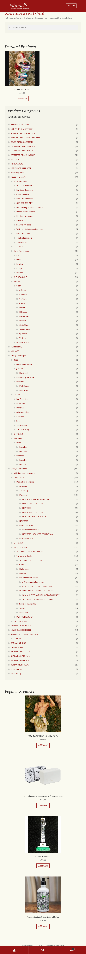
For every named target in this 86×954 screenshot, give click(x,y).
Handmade (24, 373)
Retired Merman (26, 538)
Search (43, 950)
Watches (20, 381)
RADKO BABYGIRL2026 (20, 660)
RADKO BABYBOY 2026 (20, 652)
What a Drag (16, 673)
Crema (22, 303)
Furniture (20, 264)
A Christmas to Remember (25, 473)
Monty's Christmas (19, 469)
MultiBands (24, 386)
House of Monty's (18, 177)
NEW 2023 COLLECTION (32, 512)
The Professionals (24, 238)
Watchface (23, 390)
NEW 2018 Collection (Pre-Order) (36, 499)
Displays (23, 486)
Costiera (22, 299)
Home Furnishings (21, 251)
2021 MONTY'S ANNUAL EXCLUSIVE (37, 599)
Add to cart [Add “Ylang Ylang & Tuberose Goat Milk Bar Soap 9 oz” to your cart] (43, 805)
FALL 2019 (15, 159)
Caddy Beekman (23, 194)
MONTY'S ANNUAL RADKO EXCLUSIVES (36, 591)
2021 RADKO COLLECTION (30, 560)
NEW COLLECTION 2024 (21, 625)
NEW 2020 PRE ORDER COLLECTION (37, 534)
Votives (22, 338)
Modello (22, 320)
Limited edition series (28, 577)
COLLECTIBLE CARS (22, 233)
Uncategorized (17, 669)
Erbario (17, 394)
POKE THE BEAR (26, 525)
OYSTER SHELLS (17, 647)
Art (17, 255)
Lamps (19, 268)
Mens (18, 442)
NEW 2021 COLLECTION (32, 503)
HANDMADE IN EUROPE (21, 168)
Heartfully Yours (18, 172)
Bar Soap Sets (22, 399)
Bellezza (23, 294)
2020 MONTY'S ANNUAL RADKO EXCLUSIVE (41, 595)
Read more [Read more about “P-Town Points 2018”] (22, 98)
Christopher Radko (24, 556)
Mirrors (19, 272)
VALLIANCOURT (20, 621)
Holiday (22, 573)
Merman (23, 495)
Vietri (18, 286)
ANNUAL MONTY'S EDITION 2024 (25, 137)
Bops (16, 360)
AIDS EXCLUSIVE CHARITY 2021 (24, 133)
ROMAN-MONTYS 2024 (20, 665)
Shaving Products (23, 225)
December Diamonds (25, 482)
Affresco (22, 290)
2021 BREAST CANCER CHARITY (29, 551)
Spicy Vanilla (21, 425)
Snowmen (23, 612)
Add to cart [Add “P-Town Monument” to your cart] (43, 866)
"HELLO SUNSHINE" (25, 185)
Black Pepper (22, 403)
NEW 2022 (26, 508)
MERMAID (15, 351)
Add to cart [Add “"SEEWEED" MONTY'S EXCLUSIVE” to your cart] (43, 745)
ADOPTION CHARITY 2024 (22, 129)
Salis (18, 421)
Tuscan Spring (22, 429)
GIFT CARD (18, 246)
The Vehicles (21, 242)
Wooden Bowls (22, 342)
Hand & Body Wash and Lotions (29, 207)
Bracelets (23, 447)
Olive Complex (22, 412)
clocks (19, 259)
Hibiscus (23, 312)
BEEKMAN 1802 (20, 181)
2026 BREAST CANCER (20, 124)
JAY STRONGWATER (24, 617)
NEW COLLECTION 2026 (21, 630)
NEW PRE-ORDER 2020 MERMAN (36, 516)
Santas (22, 608)
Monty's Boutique (18, 355)
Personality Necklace (25, 377)
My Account (14, 950)
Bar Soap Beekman (24, 190)
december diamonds (30, 530)
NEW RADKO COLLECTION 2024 (24, 634)
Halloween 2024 (17, 164)
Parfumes (20, 416)
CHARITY (17, 638)
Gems (21, 564)
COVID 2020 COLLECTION (22, 142)
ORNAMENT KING (18, 643)
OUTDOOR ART (20, 277)
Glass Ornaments (21, 547)
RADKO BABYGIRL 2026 (20, 656)
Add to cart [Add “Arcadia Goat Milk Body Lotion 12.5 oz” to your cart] (43, 926)
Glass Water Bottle (24, 364)
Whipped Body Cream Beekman (29, 229)
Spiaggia (23, 333)
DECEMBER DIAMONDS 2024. (23, 150)
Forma (22, 307)
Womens (20, 455)
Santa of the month (27, 604)
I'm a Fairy (23, 490)
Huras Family (16, 347)
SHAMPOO (20, 220)
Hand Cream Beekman (25, 211)
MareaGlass (24, 316)
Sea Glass (18, 438)
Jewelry (19, 368)
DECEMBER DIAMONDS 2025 (23, 155)
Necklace (23, 451)
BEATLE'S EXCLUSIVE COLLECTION (37, 586)
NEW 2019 (23, 521)
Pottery (17, 281)
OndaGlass (24, 325)
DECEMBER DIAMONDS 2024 (23, 146)
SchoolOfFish (24, 329)
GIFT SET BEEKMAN (24, 203)
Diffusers (20, 408)
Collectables (19, 477)
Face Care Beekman (24, 198)
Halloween (24, 569)
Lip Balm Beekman (24, 216)
